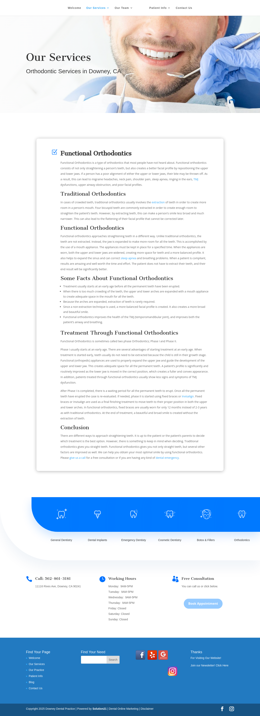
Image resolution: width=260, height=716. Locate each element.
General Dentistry (61, 540)
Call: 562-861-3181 (53, 578)
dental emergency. (168, 458)
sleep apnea (128, 258)
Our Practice (36, 670)
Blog (31, 682)
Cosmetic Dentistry (169, 540)
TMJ (196, 179)
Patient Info (158, 7)
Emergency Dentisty (133, 540)
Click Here (222, 665)
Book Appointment (203, 609)
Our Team (122, 7)
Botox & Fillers (206, 540)
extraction (158, 202)
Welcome (74, 7)
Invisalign (188, 396)
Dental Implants (97, 540)
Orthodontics (242, 540)
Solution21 (99, 708)
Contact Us (184, 7)
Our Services (96, 7)
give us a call (78, 458)
